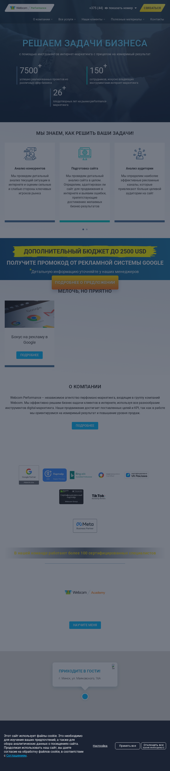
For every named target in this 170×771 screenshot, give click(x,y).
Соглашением (16, 755)
